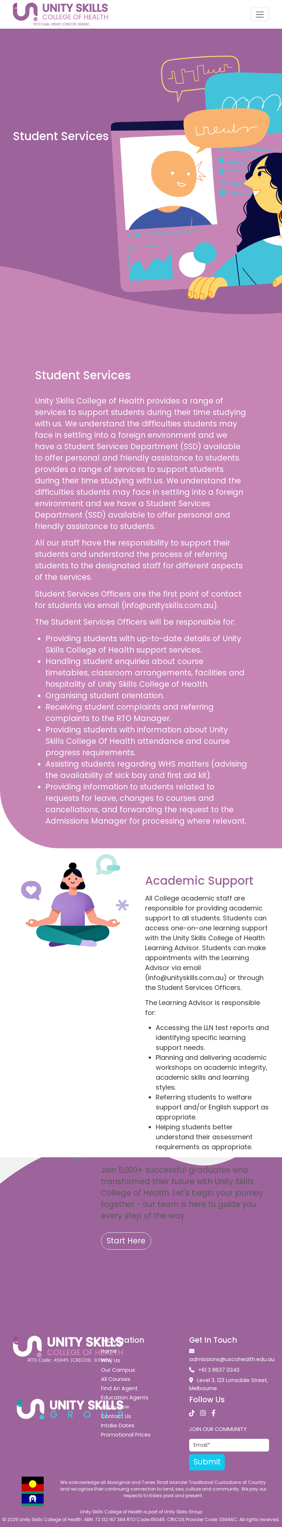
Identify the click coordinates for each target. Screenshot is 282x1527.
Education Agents (124, 1397)
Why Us (110, 1360)
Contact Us (116, 1416)
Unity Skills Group (183, 1512)
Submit (207, 1461)
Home (109, 1351)
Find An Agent (119, 1388)
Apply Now (115, 1406)
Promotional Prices (126, 1434)
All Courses (115, 1379)
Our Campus (118, 1370)
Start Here (125, 1240)
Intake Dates (117, 1425)
